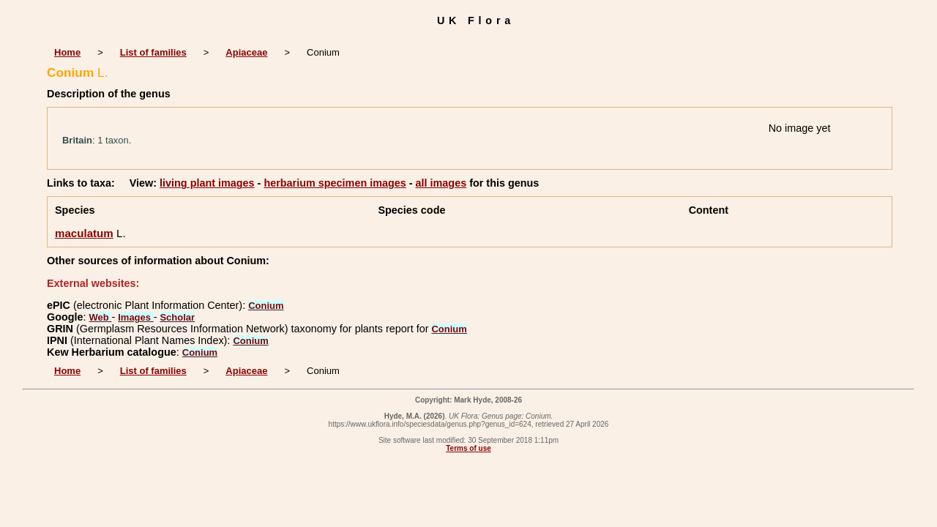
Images (135, 317)
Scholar (177, 317)
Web (100, 317)
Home (67, 52)
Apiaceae (246, 52)
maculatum (84, 233)
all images (441, 183)
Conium (265, 305)
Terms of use (468, 448)
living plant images (207, 183)
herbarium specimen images (335, 183)
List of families (153, 52)
